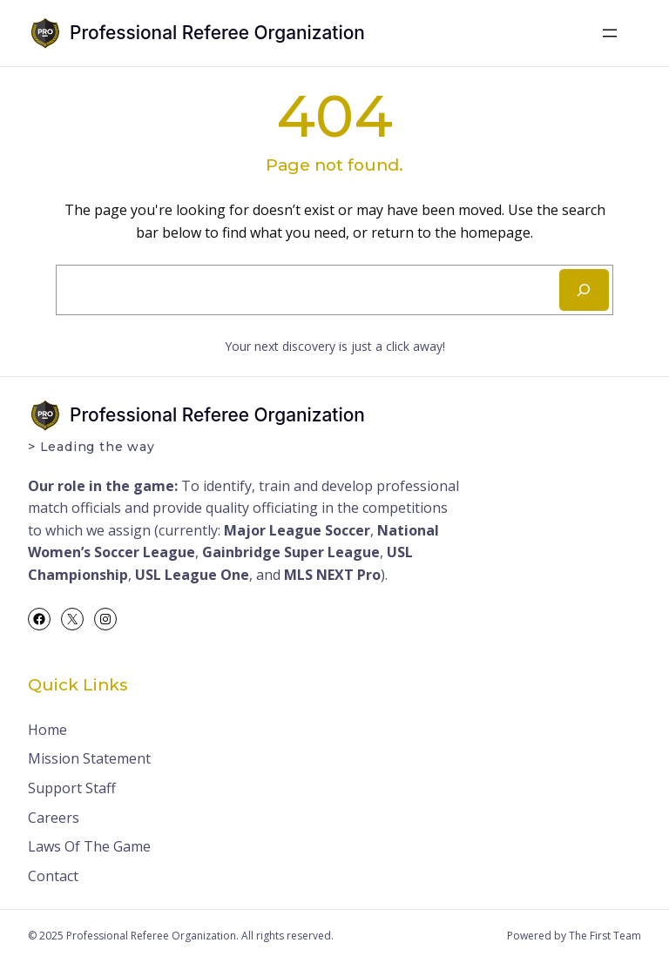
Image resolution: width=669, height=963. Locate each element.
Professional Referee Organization (217, 33)
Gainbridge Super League (291, 552)
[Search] (584, 290)
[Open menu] (609, 33)
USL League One (192, 574)
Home (47, 729)
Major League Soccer (297, 530)
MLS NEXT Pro (332, 574)
